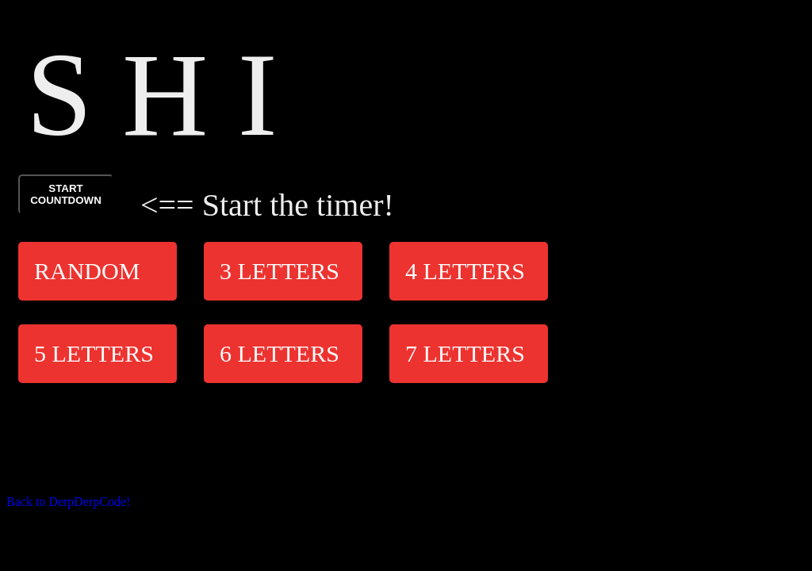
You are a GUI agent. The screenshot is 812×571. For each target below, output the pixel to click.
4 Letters (465, 271)
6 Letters (279, 353)
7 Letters (465, 353)
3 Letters (279, 271)
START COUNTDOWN (66, 194)
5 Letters (94, 353)
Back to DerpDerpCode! (68, 501)
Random (87, 271)
